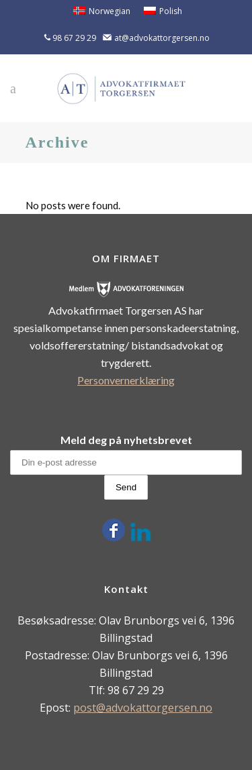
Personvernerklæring (126, 380)
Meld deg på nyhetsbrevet (126, 439)
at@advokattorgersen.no (162, 38)
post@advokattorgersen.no (142, 707)
